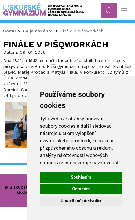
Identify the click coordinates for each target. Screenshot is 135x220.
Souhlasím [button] (81, 177)
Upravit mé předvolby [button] (81, 200)
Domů (9, 30)
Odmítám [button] (81, 188)
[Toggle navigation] (124, 11)
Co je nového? (38, 30)
